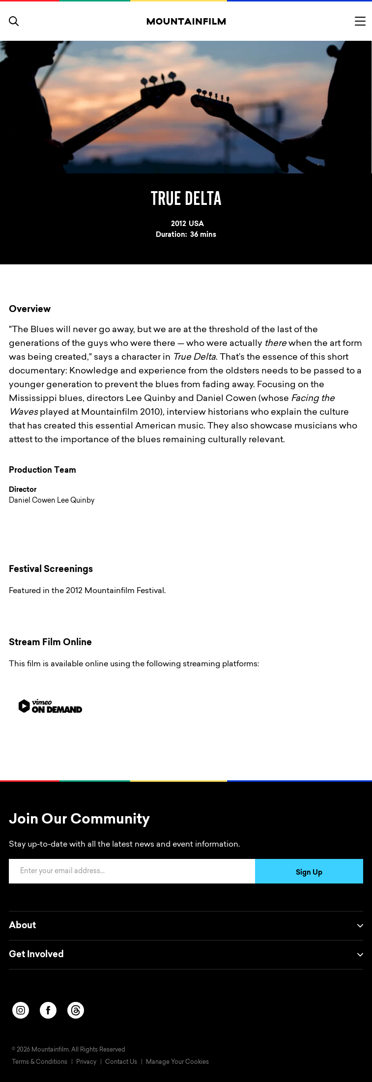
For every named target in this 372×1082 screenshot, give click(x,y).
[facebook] (48, 1010)
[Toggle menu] (360, 21)
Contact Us (121, 1062)
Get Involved (186, 955)
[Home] (186, 21)
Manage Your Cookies (177, 1062)
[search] (14, 21)
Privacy (86, 1062)
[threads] (75, 1010)
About (186, 926)
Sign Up (309, 873)
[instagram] (20, 1010)
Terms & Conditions (39, 1062)
